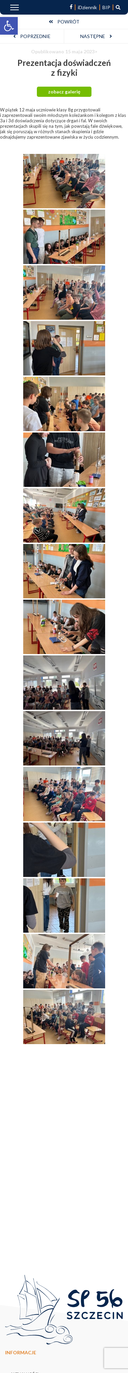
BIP (106, 7)
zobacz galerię (64, 91)
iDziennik (87, 7)
